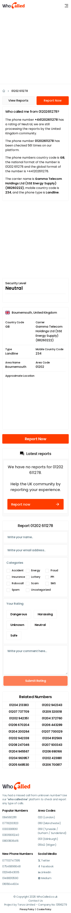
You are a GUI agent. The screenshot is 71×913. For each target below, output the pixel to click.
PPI (52, 577)
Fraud (54, 570)
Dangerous (18, 614)
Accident (17, 570)
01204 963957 (19, 758)
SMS (53, 583)
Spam (16, 590)
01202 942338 (19, 738)
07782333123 (10, 823)
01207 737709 (19, 711)
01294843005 (10, 872)
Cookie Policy (44, 909)
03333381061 (9, 829)
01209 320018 (52, 711)
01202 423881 (52, 758)
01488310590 (10, 878)
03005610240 (10, 835)
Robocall (18, 583)
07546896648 (11, 866)
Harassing (45, 614)
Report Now (53, 100)
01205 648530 (19, 765)
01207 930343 (52, 745)
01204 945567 (19, 751)
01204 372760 (52, 718)
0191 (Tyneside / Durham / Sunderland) (52, 831)
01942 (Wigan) (47, 845)
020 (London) (46, 817)
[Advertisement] (35, 46)
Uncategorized (41, 590)
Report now (35, 504)
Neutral (40, 625)
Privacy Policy (27, 909)
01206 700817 (52, 765)
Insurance (18, 577)
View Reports (18, 100)
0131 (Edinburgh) (48, 839)
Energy (35, 570)
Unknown (17, 625)
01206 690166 (52, 751)
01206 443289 (52, 725)
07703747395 (11, 860)
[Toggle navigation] (66, 5)
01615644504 (10, 884)
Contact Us (35, 901)
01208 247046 (19, 745)
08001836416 (10, 841)
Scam (35, 583)
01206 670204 (19, 725)
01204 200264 (19, 731)
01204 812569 (52, 738)
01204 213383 (19, 705)
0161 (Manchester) (49, 823)
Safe (13, 635)
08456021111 (9, 817)
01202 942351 (19, 718)
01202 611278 (19, 91)
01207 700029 (52, 731)
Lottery (35, 577)
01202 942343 (52, 705)
